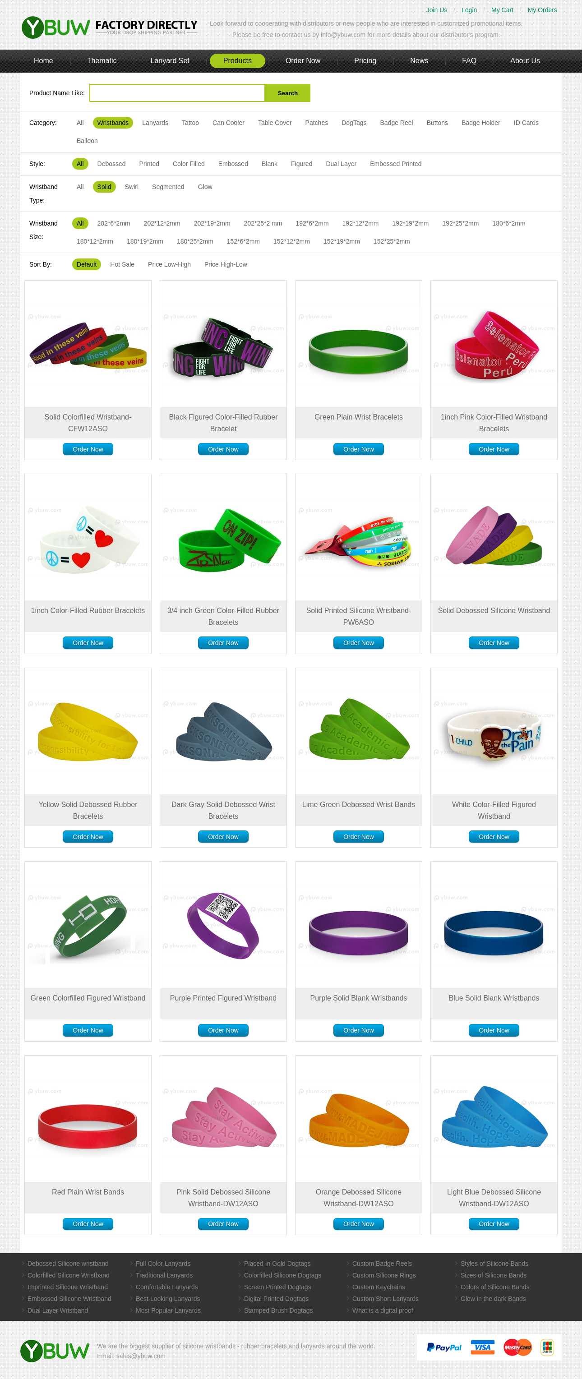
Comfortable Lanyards (167, 1287)
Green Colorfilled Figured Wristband (88, 998)
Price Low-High (169, 264)
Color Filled (189, 163)
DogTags (354, 122)
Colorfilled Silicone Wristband (69, 1275)
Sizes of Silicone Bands (494, 1275)
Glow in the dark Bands (493, 1298)
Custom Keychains (378, 1287)
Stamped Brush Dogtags (278, 1310)
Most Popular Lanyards (168, 1310)
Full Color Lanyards (163, 1263)
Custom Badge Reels (382, 1263)
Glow (205, 186)
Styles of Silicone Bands (494, 1263)
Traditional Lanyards (164, 1275)
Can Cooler (228, 122)
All (80, 122)
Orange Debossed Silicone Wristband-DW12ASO (359, 1198)
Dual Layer (341, 163)
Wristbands (113, 122)
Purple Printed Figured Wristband (223, 998)
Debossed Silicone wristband (68, 1263)
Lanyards (155, 122)
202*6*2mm (113, 223)
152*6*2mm (243, 241)
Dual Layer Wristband (58, 1310)
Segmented (168, 186)
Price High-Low (225, 264)
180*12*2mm (95, 241)
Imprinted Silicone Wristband (68, 1287)
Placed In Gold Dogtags (277, 1263)
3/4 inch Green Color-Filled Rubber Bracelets (223, 616)
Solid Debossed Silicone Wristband (494, 610)
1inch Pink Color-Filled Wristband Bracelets (494, 423)
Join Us (437, 10)
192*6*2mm (312, 223)
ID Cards (526, 122)
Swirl (132, 186)
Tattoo (190, 122)
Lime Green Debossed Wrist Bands (358, 804)
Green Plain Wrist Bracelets (358, 417)
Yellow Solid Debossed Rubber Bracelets (87, 810)
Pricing (365, 61)
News (419, 61)
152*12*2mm (291, 241)
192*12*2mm (360, 223)
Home (43, 61)
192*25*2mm (460, 223)
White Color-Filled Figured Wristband (494, 810)
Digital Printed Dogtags (276, 1298)
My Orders (542, 10)
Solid (104, 186)
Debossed (111, 163)
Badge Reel (396, 122)
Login (469, 10)
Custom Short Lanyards (385, 1298)
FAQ (469, 61)
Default (87, 264)
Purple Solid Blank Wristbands (358, 998)
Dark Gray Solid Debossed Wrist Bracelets (223, 810)
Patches (316, 122)
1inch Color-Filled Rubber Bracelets (88, 610)
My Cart (502, 10)
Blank (269, 163)
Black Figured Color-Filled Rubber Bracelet (223, 423)
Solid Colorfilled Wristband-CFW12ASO (88, 423)
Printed (149, 163)
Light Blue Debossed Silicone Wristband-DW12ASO (494, 1198)
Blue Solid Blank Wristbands (494, 998)
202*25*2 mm (263, 223)
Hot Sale (122, 264)
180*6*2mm (508, 223)
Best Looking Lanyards (168, 1298)
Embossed (233, 163)
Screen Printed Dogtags (277, 1287)
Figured (301, 163)
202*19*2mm (212, 223)
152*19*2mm (341, 241)
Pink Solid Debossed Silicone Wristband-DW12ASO (223, 1198)
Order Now (303, 61)
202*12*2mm (162, 223)
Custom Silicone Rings (384, 1275)
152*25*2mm (392, 241)
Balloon (87, 140)
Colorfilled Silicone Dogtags (282, 1275)
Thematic (102, 61)
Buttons (437, 122)
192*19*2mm (411, 223)
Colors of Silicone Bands (495, 1287)
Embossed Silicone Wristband (69, 1298)
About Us (525, 61)
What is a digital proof (382, 1310)
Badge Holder (481, 122)
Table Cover (275, 122)
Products (237, 61)
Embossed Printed (395, 163)
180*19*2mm (145, 241)
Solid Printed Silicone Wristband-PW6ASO (358, 616)
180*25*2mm (195, 241)
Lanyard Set (169, 61)
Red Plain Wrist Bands (88, 1192)
